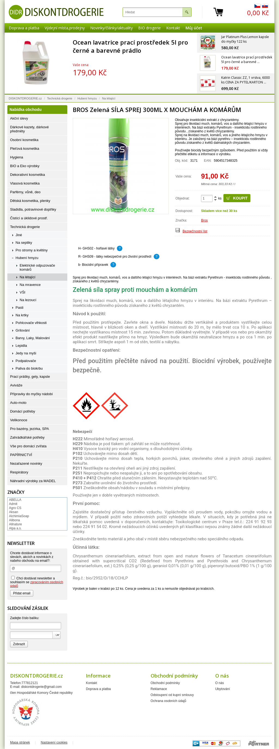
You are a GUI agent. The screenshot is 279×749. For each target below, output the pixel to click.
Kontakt (173, 27)
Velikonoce (18, 420)
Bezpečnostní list (195, 231)
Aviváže (16, 385)
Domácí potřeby (22, 411)
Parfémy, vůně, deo (25, 192)
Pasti (19, 307)
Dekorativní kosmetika (27, 175)
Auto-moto (18, 403)
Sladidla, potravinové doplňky (33, 209)
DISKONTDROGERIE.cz (25, 98)
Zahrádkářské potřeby (27, 437)
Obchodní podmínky (165, 683)
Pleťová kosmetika (24, 148)
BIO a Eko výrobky (25, 166)
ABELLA (15, 500)
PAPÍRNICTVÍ (21, 455)
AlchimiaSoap (19, 516)
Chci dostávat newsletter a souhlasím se (36, 582)
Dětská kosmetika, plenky (30, 201)
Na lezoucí (28, 300)
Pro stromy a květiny (32, 250)
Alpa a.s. (15, 528)
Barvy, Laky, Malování (33, 338)
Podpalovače (26, 361)
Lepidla (21, 346)
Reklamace (159, 689)
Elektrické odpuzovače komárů (37, 267)
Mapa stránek (20, 742)
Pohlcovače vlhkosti (31, 323)
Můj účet (194, 27)
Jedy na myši (26, 353)
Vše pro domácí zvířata (28, 446)
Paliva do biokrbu (29, 368)
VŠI (22, 292)
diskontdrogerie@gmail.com (41, 687)
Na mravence (30, 285)
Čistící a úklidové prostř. (29, 218)
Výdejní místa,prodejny (65, 27)
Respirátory (19, 472)
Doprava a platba (24, 27)
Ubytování (222, 689)
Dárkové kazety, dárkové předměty (29, 129)
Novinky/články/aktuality (111, 27)
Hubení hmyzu (87, 98)
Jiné (19, 235)
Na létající (108, 98)
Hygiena (16, 157)
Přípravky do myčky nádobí (31, 394)
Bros (204, 220)
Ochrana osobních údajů (168, 701)
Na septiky (24, 243)
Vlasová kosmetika (25, 183)
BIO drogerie (149, 27)
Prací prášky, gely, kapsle (30, 376)
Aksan (13, 512)
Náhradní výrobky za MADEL (33, 481)
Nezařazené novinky (26, 463)
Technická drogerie (59, 98)
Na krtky (22, 315)
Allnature (15, 524)
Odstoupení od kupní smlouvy (172, 695)
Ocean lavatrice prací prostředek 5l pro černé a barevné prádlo (130, 46)
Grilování (23, 330)
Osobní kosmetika (24, 140)
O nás (219, 683)
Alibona (14, 520)
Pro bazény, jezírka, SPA (29, 429)
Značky (16, 492)
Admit (13, 504)
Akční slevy (19, 118)
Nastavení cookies (54, 742)
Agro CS (15, 508)
